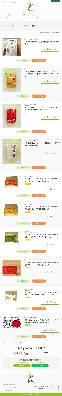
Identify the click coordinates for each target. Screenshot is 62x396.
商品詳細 (23, 60)
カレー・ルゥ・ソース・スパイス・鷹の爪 (20, 25)
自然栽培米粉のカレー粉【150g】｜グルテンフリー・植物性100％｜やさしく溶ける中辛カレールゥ (42, 73)
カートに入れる (38, 60)
